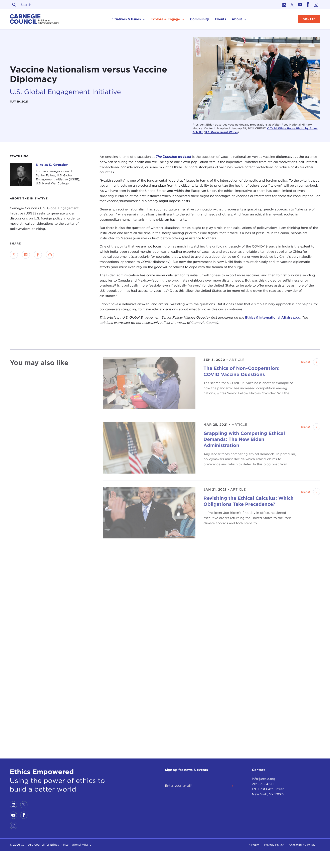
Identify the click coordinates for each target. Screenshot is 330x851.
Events (220, 19)
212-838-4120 (263, 784)
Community (199, 19)
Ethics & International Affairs (272, 317)
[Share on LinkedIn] (26, 255)
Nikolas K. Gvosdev (52, 165)
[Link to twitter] (292, 5)
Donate (309, 19)
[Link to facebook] (308, 5)
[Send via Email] (50, 255)
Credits (254, 844)
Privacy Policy (274, 844)
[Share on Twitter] (14, 255)
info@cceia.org (263, 779)
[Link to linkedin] (284, 5)
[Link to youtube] (300, 5)
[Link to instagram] (316, 5)
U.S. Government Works (221, 132)
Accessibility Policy (302, 844)
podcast (184, 157)
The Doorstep (166, 157)
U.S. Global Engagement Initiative (65, 92)
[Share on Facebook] (38, 255)
